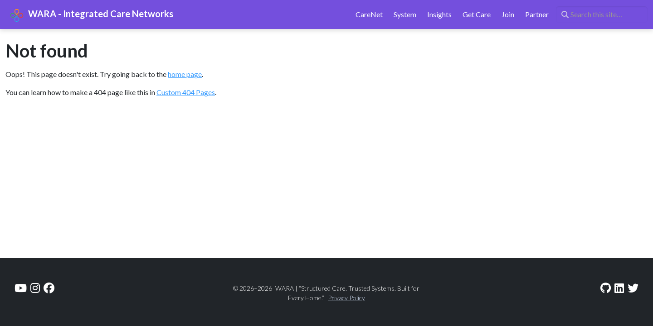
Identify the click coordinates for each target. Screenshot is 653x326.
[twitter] (633, 287)
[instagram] (35, 287)
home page (185, 74)
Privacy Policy (346, 298)
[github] (605, 287)
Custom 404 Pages (185, 92)
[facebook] (49, 287)
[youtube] (21, 287)
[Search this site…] (602, 14)
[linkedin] (619, 287)
